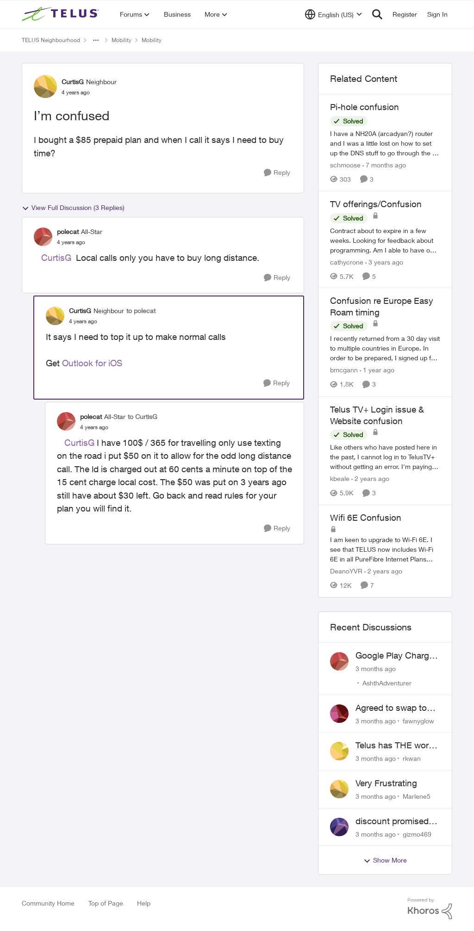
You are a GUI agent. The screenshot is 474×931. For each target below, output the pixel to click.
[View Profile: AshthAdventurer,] (339, 661)
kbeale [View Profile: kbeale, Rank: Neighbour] (339, 478)
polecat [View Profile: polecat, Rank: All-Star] (68, 231)
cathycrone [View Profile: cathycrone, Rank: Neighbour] (346, 261)
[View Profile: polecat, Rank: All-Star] (43, 237)
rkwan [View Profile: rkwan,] (412, 758)
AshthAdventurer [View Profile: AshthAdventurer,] (387, 683)
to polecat (141, 310)
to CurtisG (142, 416)
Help (143, 903)
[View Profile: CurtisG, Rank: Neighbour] (45, 86)
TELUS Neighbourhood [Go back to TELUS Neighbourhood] (51, 40)
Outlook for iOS (92, 363)
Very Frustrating (386, 783)
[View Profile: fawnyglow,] (339, 713)
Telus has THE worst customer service (396, 745)
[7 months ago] (384, 165)
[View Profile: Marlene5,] (339, 789)
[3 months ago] (376, 668)
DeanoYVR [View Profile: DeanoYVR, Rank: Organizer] (346, 571)
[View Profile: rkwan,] (339, 751)
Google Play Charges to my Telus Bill (397, 655)
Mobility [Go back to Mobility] (121, 40)
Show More (385, 860)
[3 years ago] (384, 261)
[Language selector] (333, 14)
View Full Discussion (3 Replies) (73, 207)
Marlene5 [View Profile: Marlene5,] (416, 796)
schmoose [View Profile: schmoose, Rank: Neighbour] (345, 165)
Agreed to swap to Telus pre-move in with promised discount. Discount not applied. (393, 708)
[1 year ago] (377, 370)
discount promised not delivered (392, 821)
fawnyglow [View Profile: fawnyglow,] (418, 720)
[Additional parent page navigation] (95, 40)
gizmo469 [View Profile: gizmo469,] (417, 834)
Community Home (48, 903)
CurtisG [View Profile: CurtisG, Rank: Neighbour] (73, 82)
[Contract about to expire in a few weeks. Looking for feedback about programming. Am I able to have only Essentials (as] (385, 239)
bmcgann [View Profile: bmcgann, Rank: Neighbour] (344, 370)
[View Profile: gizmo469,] (339, 827)
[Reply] (277, 172)
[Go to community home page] (61, 14)
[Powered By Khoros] (430, 908)
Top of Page (105, 903)
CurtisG (56, 258)
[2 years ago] (370, 478)
